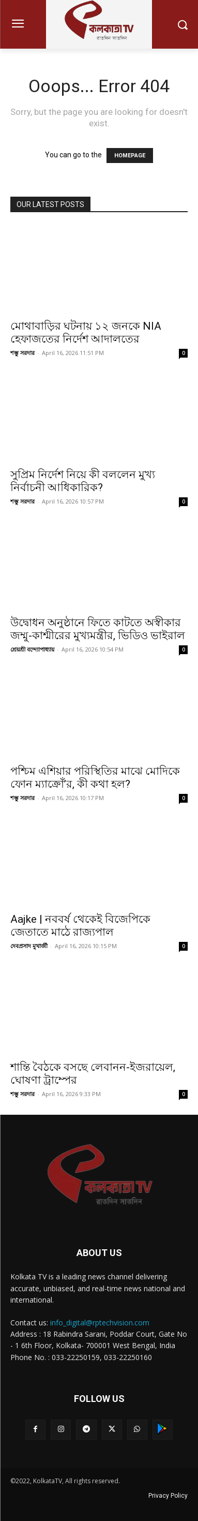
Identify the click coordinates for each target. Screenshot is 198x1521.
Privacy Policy (168, 1495)
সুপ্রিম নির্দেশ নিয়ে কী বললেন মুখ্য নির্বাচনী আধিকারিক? (82, 481)
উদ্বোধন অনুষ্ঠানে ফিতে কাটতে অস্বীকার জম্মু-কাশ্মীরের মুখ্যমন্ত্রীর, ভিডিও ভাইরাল (97, 629)
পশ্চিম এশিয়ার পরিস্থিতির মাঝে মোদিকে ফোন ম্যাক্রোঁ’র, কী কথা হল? (95, 777)
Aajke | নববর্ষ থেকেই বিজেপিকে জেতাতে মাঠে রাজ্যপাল (80, 925)
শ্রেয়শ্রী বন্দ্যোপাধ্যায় (32, 649)
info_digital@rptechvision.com (99, 1322)
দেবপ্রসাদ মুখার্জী (29, 946)
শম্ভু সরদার (22, 353)
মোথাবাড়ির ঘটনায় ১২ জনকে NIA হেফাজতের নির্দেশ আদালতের (85, 332)
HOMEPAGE (129, 155)
